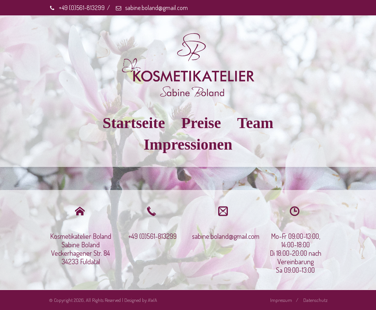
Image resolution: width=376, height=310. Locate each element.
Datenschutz (315, 300)
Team (255, 123)
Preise (201, 123)
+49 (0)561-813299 (77, 8)
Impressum (281, 300)
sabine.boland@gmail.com (151, 8)
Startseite (134, 123)
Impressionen (188, 144)
